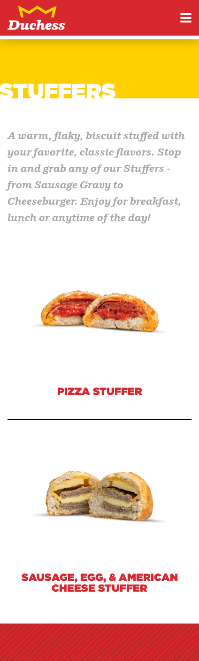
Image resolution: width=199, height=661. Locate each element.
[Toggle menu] (185, 17)
